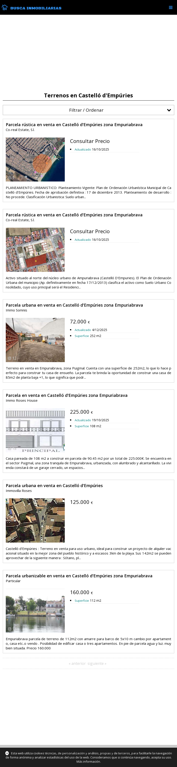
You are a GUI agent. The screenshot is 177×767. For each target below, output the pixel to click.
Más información (88, 761)
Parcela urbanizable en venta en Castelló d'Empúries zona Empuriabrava (79, 575)
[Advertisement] (88, 53)
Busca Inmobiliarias (36, 8)
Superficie (82, 336)
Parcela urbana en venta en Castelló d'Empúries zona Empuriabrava (74, 305)
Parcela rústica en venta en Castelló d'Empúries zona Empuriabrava (74, 124)
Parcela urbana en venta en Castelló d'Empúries (54, 485)
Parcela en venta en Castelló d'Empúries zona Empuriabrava (67, 395)
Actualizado (83, 149)
